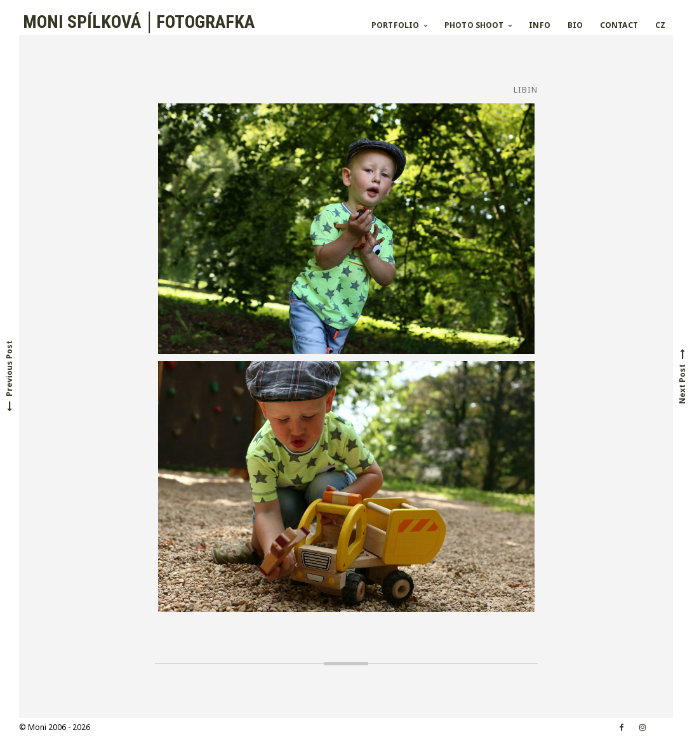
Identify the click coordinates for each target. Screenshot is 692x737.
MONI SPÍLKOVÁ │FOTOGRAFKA (137, 21)
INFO (539, 25)
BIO (575, 25)
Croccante (189, 727)
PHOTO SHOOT (473, 25)
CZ (660, 25)
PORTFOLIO (395, 25)
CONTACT (619, 25)
